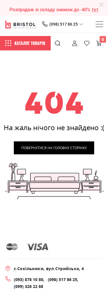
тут (95, 9)
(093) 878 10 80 (28, 279)
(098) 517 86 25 (63, 24)
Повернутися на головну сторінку (54, 147)
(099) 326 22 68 (28, 286)
